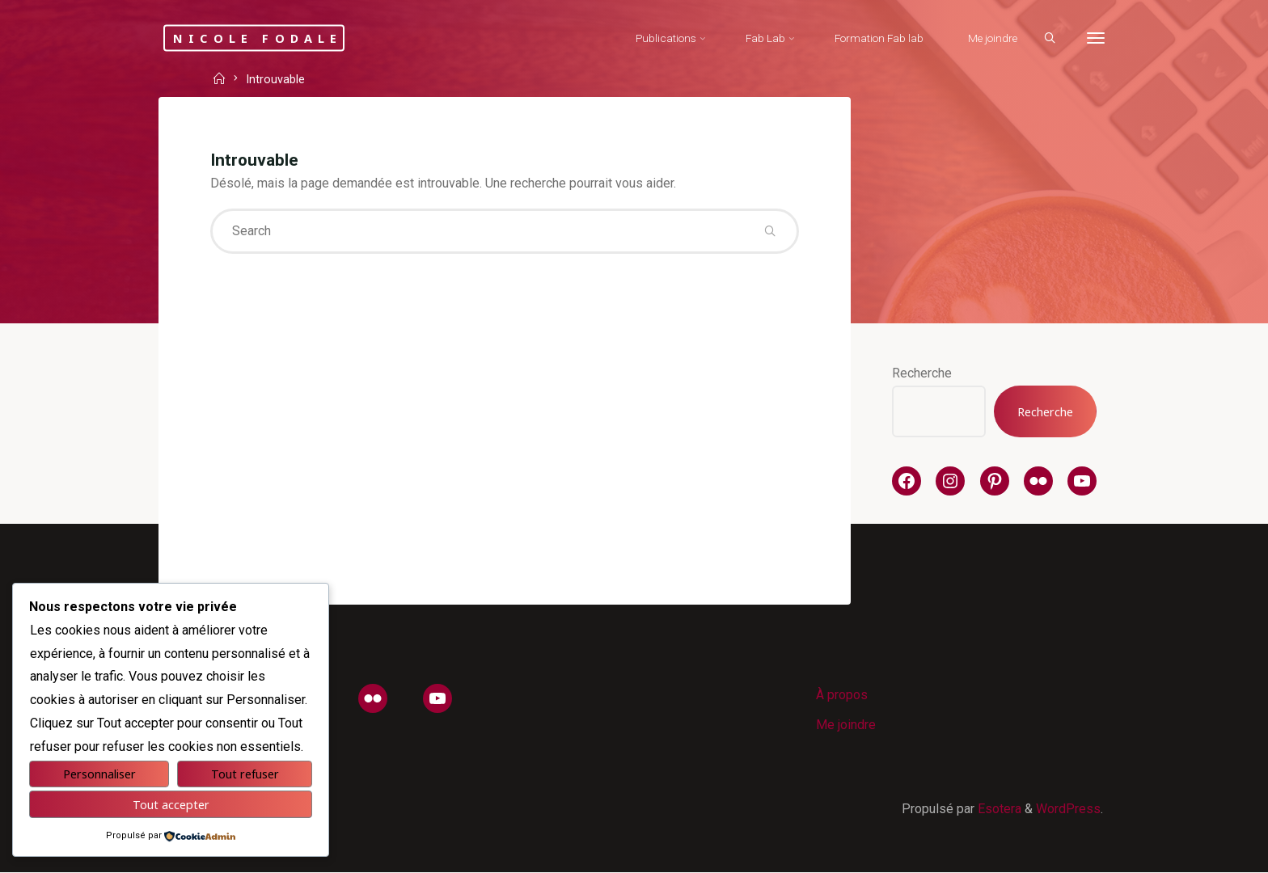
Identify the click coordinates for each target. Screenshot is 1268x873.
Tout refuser (245, 774)
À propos (842, 694)
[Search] (1048, 38)
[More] (1094, 38)
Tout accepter (171, 804)
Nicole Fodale (259, 37)
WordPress (1068, 808)
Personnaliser (99, 774)
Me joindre (846, 724)
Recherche (922, 373)
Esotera (997, 808)
